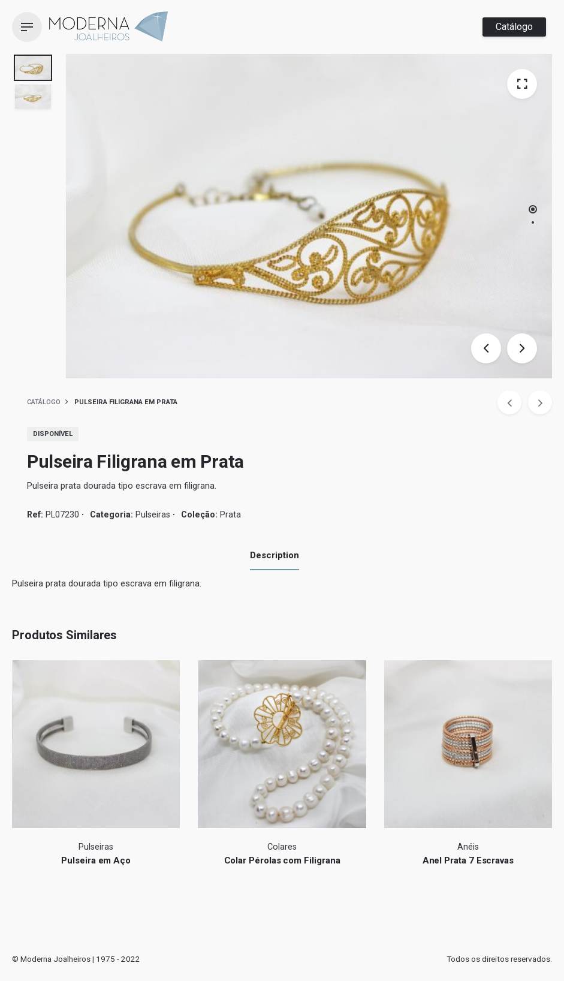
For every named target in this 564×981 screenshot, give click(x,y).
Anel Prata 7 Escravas (468, 860)
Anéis (468, 847)
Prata (230, 514)
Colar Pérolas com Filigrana (282, 860)
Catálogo (514, 26)
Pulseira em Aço (96, 860)
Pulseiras (152, 514)
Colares (282, 847)
